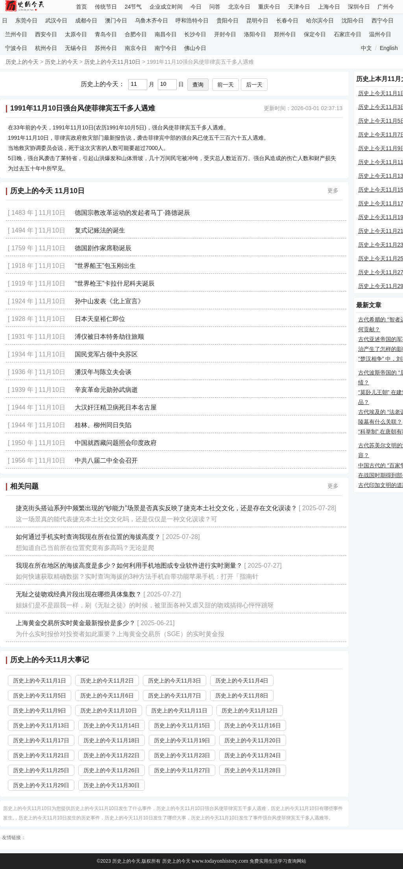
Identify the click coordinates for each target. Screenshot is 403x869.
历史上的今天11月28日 (252, 770)
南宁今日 (166, 48)
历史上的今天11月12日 (250, 710)
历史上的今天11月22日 (111, 755)
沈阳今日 (353, 20)
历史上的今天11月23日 (182, 755)
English (389, 48)
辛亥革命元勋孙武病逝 (106, 389)
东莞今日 (26, 20)
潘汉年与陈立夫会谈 (103, 372)
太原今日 (76, 34)
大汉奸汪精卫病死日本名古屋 (116, 407)
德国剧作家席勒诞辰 (103, 248)
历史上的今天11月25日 (41, 770)
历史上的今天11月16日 (252, 725)
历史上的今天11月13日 (41, 725)
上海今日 (329, 7)
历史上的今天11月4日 (241, 680)
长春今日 (287, 20)
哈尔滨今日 (320, 20)
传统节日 (106, 7)
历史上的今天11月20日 (252, 740)
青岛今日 (106, 34)
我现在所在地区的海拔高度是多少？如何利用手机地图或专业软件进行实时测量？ (129, 565)
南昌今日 (166, 34)
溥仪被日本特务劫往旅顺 (109, 336)
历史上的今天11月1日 (39, 680)
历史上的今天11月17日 (41, 740)
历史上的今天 (22, 62)
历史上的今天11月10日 (112, 62)
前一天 (225, 84)
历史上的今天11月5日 (39, 695)
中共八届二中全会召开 (106, 460)
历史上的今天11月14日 (111, 725)
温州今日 (380, 34)
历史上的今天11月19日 (182, 740)
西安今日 (46, 34)
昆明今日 (257, 20)
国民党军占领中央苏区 (106, 354)
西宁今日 (383, 20)
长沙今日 (195, 34)
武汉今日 (56, 20)
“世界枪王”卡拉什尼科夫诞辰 (115, 283)
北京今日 (239, 7)
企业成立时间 (166, 7)
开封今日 (225, 34)
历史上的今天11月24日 (252, 755)
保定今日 (315, 34)
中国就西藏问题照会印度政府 (116, 442)
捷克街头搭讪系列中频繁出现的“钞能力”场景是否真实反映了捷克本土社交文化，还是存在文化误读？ (156, 508)
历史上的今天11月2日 (106, 680)
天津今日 (299, 7)
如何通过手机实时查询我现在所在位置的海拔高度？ (88, 536)
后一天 (254, 84)
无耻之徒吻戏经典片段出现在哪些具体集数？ (79, 594)
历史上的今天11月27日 (182, 770)
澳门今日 (116, 20)
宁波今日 (16, 48)
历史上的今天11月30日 (111, 785)
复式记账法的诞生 (100, 230)
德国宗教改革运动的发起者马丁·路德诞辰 (132, 212)
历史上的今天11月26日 (111, 770)
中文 (366, 48)
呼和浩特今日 (192, 20)
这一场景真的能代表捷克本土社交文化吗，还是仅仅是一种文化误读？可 (116, 519)
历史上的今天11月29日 (41, 785)
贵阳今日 (227, 20)
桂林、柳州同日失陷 (103, 425)
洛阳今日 (255, 34)
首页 (81, 7)
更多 (332, 190)
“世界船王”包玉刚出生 (105, 265)
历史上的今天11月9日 (39, 710)
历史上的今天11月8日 (241, 695)
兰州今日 (16, 34)
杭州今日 (46, 48)
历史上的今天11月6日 (106, 695)
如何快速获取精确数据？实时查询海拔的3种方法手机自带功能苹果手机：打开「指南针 (137, 576)
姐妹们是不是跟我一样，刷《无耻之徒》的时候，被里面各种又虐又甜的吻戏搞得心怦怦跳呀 (145, 605)
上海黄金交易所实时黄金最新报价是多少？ (75, 623)
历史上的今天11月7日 (174, 695)
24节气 (133, 7)
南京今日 (136, 48)
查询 (197, 84)
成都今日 (86, 20)
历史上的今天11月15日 (182, 725)
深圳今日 (359, 7)
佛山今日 (195, 48)
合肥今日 (136, 34)
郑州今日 (285, 34)
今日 (196, 7)
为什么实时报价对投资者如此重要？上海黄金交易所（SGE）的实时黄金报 (120, 634)
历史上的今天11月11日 (179, 710)
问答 (214, 7)
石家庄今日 (347, 34)
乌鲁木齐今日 (151, 20)
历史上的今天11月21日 (41, 755)
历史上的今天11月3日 (174, 680)
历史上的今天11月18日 (111, 740)
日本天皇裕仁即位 (100, 318)
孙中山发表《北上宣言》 (109, 301)
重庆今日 (269, 7)
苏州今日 (106, 48)
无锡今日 (76, 48)
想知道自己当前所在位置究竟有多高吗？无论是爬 (85, 547)
